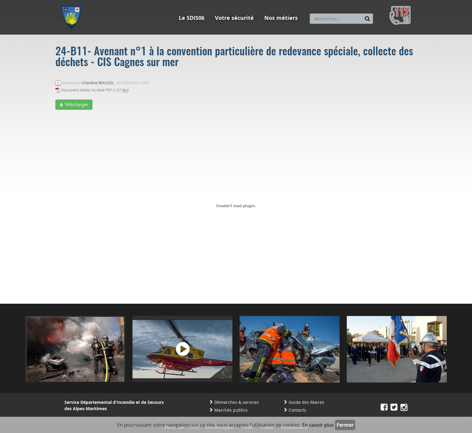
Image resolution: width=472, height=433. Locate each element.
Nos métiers (281, 18)
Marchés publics (231, 410)
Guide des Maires (306, 402)
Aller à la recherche (142, 2)
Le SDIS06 (191, 18)
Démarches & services (236, 402)
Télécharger (73, 104)
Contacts (297, 410)
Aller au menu (73, 2)
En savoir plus (318, 425)
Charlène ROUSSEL (98, 82)
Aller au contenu (105, 2)
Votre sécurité (234, 18)
